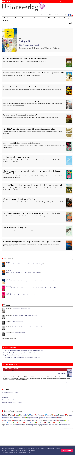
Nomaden (22, 425)
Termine (37, 18)
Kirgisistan (20, 422)
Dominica (69, 415)
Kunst (53, 424)
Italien (41, 420)
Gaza (35, 425)
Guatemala (45, 418)
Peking (11, 424)
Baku (24, 424)
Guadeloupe (39, 418)
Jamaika (45, 420)
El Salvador (22, 417)
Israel (36, 420)
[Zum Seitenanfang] (72, 259)
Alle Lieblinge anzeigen (66, 382)
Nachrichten (47, 18)
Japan (50, 420)
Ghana (20, 418)
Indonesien (15, 420)
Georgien (15, 418)
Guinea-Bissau (57, 418)
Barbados (10, 415)
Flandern (56, 424)
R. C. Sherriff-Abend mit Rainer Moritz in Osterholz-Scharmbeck (27, 327)
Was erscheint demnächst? (8, 399)
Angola (27, 414)
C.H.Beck (68, 424)
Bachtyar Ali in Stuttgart (17, 321)
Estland (41, 417)
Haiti (63, 418)
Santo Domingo (16, 424)
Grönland (32, 418)
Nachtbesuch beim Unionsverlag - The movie (12, 402)
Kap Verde (9, 422)
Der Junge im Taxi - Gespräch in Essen (21, 308)
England (35, 417)
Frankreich (59, 417)
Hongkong (4, 420)
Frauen (50, 424)
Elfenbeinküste (29, 417)
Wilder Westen (28, 425)
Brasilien (30, 415)
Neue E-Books (5, 397)
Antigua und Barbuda (40, 414)
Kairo (33, 424)
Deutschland (63, 415)
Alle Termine (70, 341)
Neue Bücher (5, 395)
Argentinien (48, 414)
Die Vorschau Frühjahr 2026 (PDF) (10, 392)
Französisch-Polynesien (7, 418)
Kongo (37, 422)
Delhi (32, 425)
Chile (41, 415)
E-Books (17, 18)
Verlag (67, 18)
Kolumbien (26, 422)
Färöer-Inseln (47, 417)
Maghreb (7, 425)
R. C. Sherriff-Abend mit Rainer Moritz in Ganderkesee (24, 315)
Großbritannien (45, 424)
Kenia (15, 422)
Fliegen (27, 424)
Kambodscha (60, 420)
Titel (9, 18)
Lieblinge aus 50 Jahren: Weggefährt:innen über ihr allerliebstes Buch (22, 357)
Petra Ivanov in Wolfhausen (18, 332)
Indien (10, 420)
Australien (4, 415)
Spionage (64, 424)
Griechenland (26, 418)
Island (32, 420)
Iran (23, 420)
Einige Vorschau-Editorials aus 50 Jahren (14, 355)
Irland (28, 420)
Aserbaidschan (61, 414)
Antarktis (32, 414)
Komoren (32, 422)
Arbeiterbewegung (16, 425)
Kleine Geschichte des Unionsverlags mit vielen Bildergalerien (19, 353)
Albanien (16, 414)
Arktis (11, 425)
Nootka (30, 424)
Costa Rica (50, 415)
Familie (60, 424)
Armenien (54, 414)
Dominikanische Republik (7, 417)
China (45, 415)
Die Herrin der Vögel (29, 44)
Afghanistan (5, 414)
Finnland (53, 417)
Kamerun (66, 420)
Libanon (55, 422)
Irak (20, 420)
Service (6, 21)
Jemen (55, 420)
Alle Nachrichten (69, 298)
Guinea (51, 418)
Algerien (21, 414)
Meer (36, 424)
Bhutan (25, 415)
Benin (20, 415)
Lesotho (50, 422)
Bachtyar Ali (25, 41)
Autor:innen (27, 18)
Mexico (20, 424)
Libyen (61, 422)
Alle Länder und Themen (68, 428)
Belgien (15, 415)
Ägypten (10, 414)
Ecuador (16, 417)
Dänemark (56, 415)
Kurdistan (40, 424)
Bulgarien (35, 415)
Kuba (42, 422)
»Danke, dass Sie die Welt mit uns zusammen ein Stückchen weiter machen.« (23, 350)
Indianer (7, 424)
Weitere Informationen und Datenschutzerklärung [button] (17, 452)
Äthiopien (68, 414)
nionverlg (23, 7)
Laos (46, 422)
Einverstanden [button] (67, 450)
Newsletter (58, 18)
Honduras (68, 418)
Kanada (4, 422)
